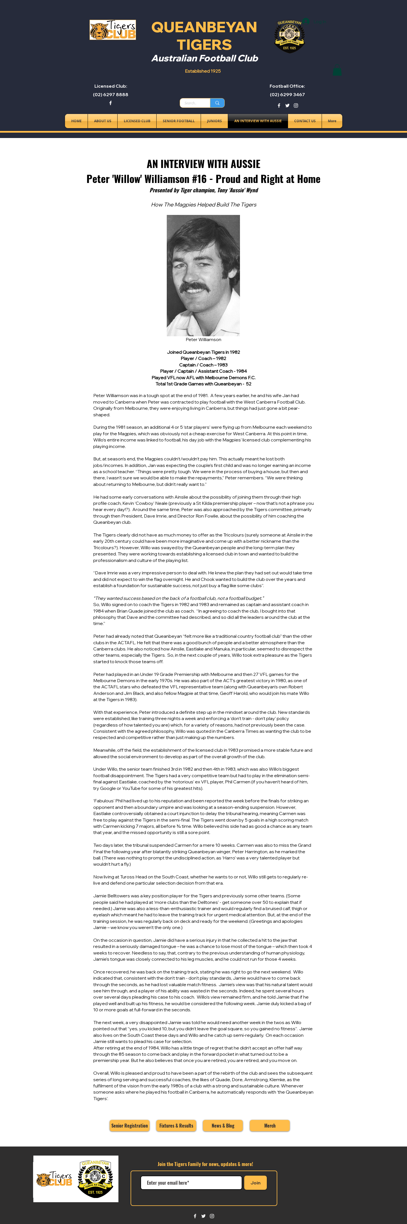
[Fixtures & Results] (176, 1125)
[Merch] (270, 1125)
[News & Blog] (223, 1125)
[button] (337, 70)
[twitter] (287, 105)
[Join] (255, 1183)
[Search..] (190, 103)
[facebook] (110, 103)
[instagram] (296, 105)
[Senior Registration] (130, 1125)
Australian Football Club (204, 58)
